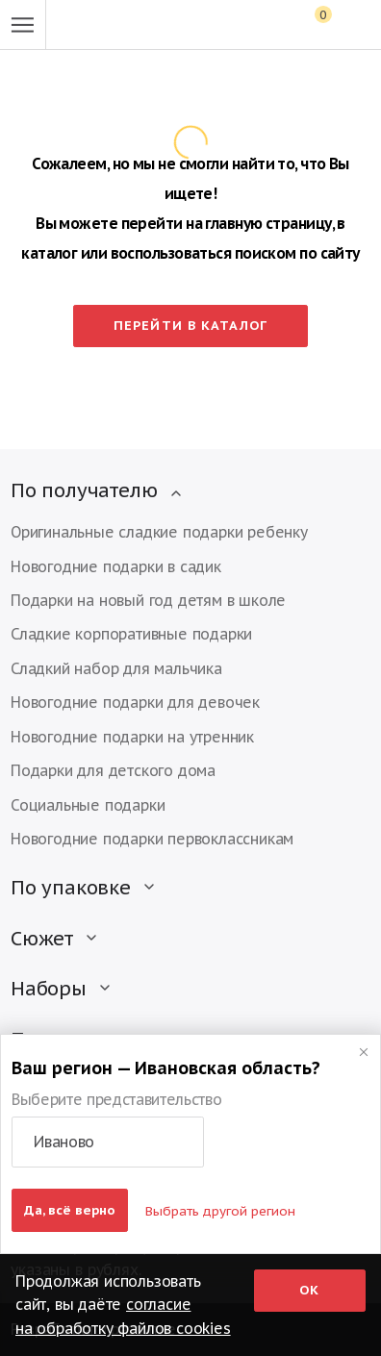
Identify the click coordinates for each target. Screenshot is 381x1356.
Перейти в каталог (190, 325)
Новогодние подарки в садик (116, 566)
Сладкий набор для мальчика (116, 668)
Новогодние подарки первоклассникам (152, 838)
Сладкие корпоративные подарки (131, 633)
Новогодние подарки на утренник (132, 736)
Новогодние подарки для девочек (135, 702)
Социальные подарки (88, 805)
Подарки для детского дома (113, 770)
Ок (309, 1289)
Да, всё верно (69, 1209)
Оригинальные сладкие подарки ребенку (159, 531)
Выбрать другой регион (220, 1210)
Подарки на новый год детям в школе (148, 600)
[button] (108, 1142)
